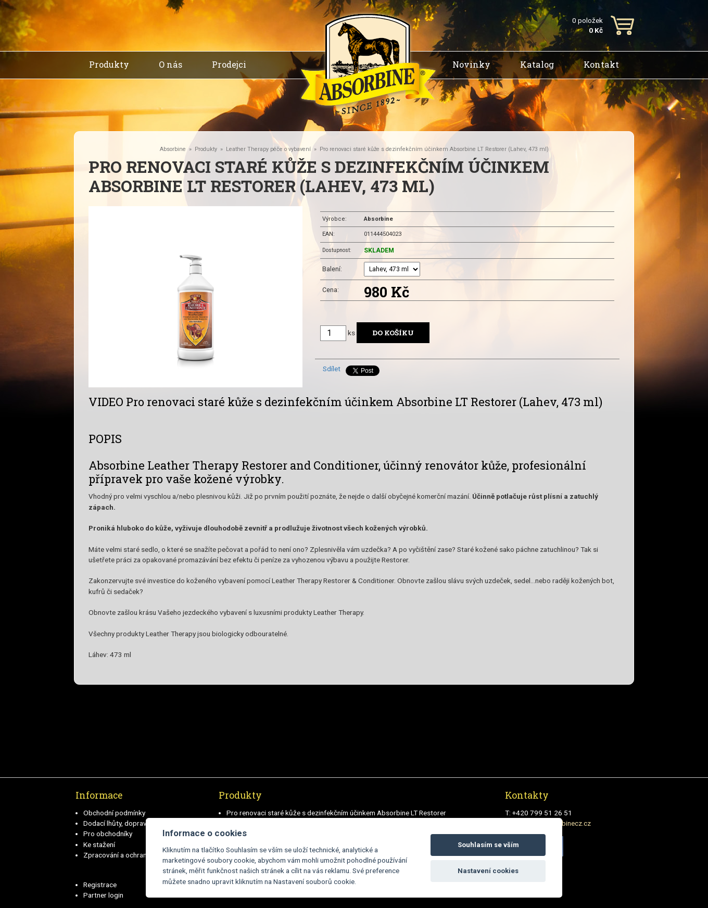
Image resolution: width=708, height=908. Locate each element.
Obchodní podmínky (114, 813)
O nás (170, 64)
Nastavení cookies (488, 871)
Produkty (109, 64)
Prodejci (229, 64)
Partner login (103, 895)
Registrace (100, 884)
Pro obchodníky (107, 833)
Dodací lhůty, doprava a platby (129, 823)
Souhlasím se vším (488, 845)
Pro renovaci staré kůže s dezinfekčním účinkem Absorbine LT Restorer (336, 813)
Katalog (537, 64)
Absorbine (173, 149)
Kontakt (601, 64)
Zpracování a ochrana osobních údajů (141, 855)
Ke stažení (99, 844)
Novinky (471, 64)
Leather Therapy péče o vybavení (268, 149)
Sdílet (331, 368)
